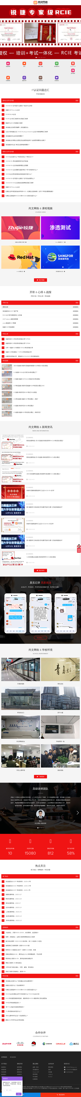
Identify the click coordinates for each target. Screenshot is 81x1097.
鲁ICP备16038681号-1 (68, 1088)
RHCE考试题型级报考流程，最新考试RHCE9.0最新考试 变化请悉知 (26, 998)
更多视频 (40, 280)
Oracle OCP (73, 66)
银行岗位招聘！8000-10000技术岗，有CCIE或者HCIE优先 (24, 941)
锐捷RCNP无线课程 (8, 327)
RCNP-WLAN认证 (11, 114)
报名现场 (60, 770)
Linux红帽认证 (21, 271)
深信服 (50, 1072)
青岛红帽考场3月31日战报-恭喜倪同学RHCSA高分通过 (43, 457)
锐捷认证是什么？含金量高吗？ (15, 985)
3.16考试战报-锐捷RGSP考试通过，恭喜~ (25, 399)
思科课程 (73, 73)
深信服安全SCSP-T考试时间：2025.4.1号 (18, 890)
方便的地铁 (20, 684)
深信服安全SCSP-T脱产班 (10, 311)
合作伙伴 (51, 1063)
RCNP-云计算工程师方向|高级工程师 (17, 118)
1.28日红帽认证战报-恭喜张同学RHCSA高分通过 (41, 557)
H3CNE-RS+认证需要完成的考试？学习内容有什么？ (22, 170)
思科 (49, 1069)
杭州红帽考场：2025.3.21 (14, 916)
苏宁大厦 (60, 712)
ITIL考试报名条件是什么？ (14, 1011)
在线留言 (57, 80)
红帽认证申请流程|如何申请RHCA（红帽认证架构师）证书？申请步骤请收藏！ (30, 191)
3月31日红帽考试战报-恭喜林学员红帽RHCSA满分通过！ (43, 474)
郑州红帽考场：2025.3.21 (14, 920)
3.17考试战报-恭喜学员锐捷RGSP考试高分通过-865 (28, 385)
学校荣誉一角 (60, 741)
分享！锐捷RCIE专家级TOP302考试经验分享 (19, 347)
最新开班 (24, 80)
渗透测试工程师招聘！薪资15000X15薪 (18, 945)
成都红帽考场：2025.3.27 (14, 894)
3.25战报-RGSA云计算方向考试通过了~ (25, 372)
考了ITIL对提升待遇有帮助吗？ (15, 1007)
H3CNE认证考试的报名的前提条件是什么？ (19, 174)
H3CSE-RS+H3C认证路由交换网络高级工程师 (19, 183)
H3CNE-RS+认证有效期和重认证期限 (17, 165)
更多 (77, 100)
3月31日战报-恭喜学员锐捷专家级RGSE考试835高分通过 (30, 365)
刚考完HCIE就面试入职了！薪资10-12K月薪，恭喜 (21, 950)
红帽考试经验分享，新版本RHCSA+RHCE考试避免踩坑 (22, 356)
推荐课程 (19, 1067)
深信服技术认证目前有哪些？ (15, 136)
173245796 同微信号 (71, 1069)
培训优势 (3, 1072)
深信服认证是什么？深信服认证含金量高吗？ (19, 981)
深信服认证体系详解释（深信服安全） (17, 127)
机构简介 (3, 1067)
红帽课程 (8, 80)
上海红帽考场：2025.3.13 (14, 912)
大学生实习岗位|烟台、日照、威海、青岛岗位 (20, 967)
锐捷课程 (8, 66)
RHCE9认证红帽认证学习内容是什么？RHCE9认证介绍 (22, 994)
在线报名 (75, 311)
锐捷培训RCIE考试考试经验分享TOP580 (18, 339)
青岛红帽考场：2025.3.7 (13, 903)
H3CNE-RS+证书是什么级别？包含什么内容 (19, 105)
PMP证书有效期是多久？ (13, 1002)
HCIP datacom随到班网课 (10, 319)
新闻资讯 (40, 80)
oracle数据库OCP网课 (9, 323)
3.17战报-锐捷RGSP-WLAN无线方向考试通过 (26, 379)
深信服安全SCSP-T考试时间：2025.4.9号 (18, 881)
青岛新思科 (13, 1057)
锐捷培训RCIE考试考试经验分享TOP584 (18, 343)
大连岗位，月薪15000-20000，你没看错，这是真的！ (22, 932)
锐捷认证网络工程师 (20, 242)
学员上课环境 (21, 770)
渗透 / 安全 (40, 66)
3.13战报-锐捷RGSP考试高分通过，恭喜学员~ (27, 412)
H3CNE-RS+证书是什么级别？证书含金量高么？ (20, 178)
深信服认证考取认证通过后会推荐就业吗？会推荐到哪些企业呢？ (26, 140)
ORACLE (50, 1074)
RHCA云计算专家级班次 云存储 (12, 315)
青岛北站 (60, 684)
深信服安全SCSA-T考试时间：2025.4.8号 (18, 886)
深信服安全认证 (60, 271)
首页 (24, 66)
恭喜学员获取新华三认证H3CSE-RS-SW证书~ (40, 523)
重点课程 (35, 1063)
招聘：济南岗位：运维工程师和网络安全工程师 (20, 937)
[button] (36, 57)
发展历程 (3, 1069)
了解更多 (40, 776)
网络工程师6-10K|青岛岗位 (14, 963)
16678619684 (69, 1072)
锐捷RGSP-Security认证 (13, 110)
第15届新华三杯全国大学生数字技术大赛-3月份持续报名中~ (44, 507)
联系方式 (67, 1063)
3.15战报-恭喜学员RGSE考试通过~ (23, 405)
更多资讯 (40, 570)
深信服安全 (56, 66)
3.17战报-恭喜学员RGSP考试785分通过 (25, 392)
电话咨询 (61, 1094)
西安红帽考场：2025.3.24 (14, 899)
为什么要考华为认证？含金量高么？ (17, 1015)
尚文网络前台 (21, 741)
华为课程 (35, 1076)
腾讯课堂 (50, 1067)
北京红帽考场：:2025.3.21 (14, 907)
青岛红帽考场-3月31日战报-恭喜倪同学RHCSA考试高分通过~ (45, 440)
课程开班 (20, 1063)
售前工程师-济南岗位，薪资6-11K (16, 971)
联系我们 (40, 637)
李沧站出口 (20, 712)
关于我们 (4, 1063)
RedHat (50, 1076)
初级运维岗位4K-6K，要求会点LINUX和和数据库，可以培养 (24, 954)
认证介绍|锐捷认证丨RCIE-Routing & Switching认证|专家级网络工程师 (27, 131)
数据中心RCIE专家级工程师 (14, 123)
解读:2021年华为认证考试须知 (15, 1020)
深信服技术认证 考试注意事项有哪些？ (18, 144)
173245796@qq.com (71, 1067)
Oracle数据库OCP (60, 242)
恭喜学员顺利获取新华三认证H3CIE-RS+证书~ (40, 490)
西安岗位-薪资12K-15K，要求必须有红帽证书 (19, 958)
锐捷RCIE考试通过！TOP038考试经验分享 (19, 352)
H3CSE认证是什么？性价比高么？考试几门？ (19, 157)
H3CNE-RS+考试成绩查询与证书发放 (17, 161)
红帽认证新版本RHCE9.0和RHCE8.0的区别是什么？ (21, 195)
